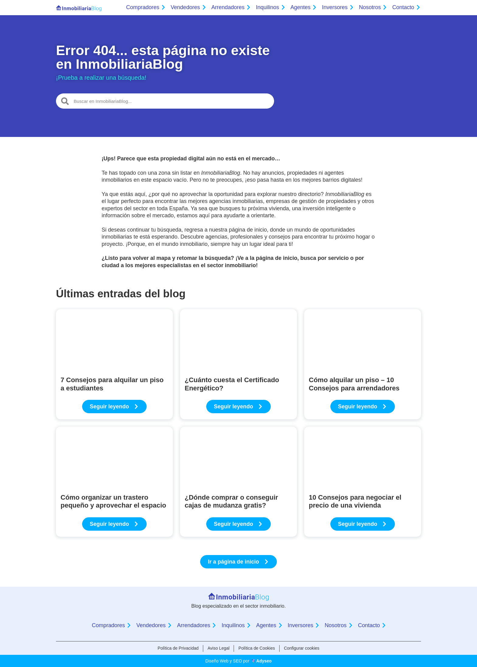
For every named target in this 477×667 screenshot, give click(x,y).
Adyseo (264, 660)
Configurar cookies (302, 648)
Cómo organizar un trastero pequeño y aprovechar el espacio (113, 501)
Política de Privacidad (177, 648)
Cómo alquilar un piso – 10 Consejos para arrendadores (354, 384)
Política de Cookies (257, 648)
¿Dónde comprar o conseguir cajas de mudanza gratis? (231, 501)
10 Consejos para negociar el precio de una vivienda (355, 501)
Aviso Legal (218, 648)
